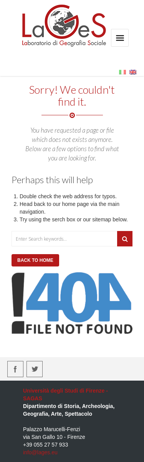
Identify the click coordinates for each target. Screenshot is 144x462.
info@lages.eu (40, 452)
